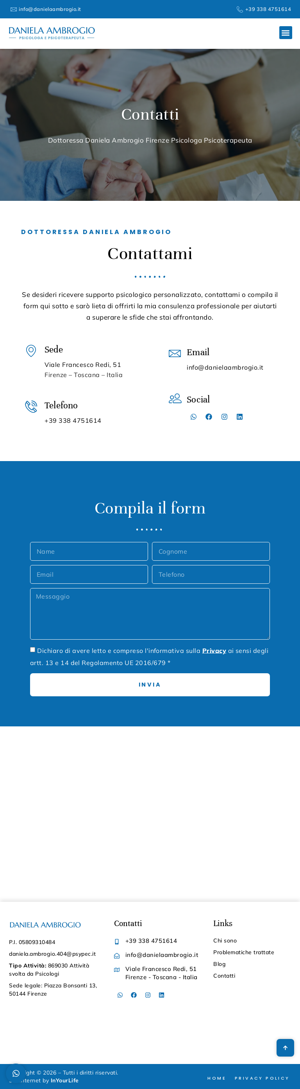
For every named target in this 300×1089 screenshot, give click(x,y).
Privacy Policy (262, 1078)
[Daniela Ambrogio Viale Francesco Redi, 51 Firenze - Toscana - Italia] (150, 814)
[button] (285, 32)
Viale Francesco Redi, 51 (83, 364)
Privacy (214, 650)
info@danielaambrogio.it (225, 367)
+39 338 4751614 (73, 420)
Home (216, 1078)
